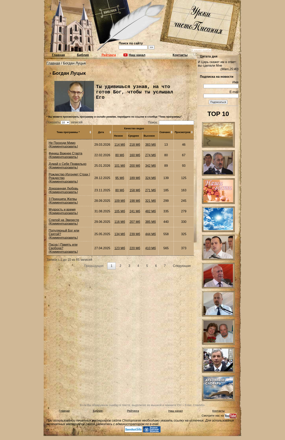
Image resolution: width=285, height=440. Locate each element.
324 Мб (150, 178)
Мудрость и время (62, 209)
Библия (83, 55)
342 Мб (150, 165)
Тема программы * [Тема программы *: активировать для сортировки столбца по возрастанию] (68, 132)
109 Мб (119, 200)
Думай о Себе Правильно (67, 164)
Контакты (180, 55)
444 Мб (150, 234)
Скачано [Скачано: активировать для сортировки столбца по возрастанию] (165, 132)
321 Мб (150, 200)
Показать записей (65, 122)
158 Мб (134, 190)
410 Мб (150, 248)
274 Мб (150, 155)
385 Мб (150, 221)
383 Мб (150, 144)
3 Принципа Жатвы (63, 199)
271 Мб (150, 190)
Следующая (182, 265)
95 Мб (119, 178)
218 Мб (134, 144)
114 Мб (119, 144)
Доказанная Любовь (63, 188)
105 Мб (119, 211)
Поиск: (171, 122)
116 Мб (119, 221)
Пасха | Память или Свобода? (63, 246)
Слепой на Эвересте (64, 220)
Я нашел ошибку (201, 50)
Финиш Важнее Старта (65, 153)
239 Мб (134, 234)
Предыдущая (94, 265)
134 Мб (119, 234)
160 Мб (134, 155)
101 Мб (119, 165)
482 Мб (150, 211)
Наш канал (175, 410)
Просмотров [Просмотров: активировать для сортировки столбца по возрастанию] (182, 132)
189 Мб (134, 178)
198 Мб (134, 200)
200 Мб (134, 165)
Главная (58, 55)
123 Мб (119, 248)
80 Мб (119, 155)
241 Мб (134, 211)
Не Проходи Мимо (62, 143)
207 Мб (134, 221)
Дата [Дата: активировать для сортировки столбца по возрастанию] (101, 132)
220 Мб (134, 248)
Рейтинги (109, 55)
